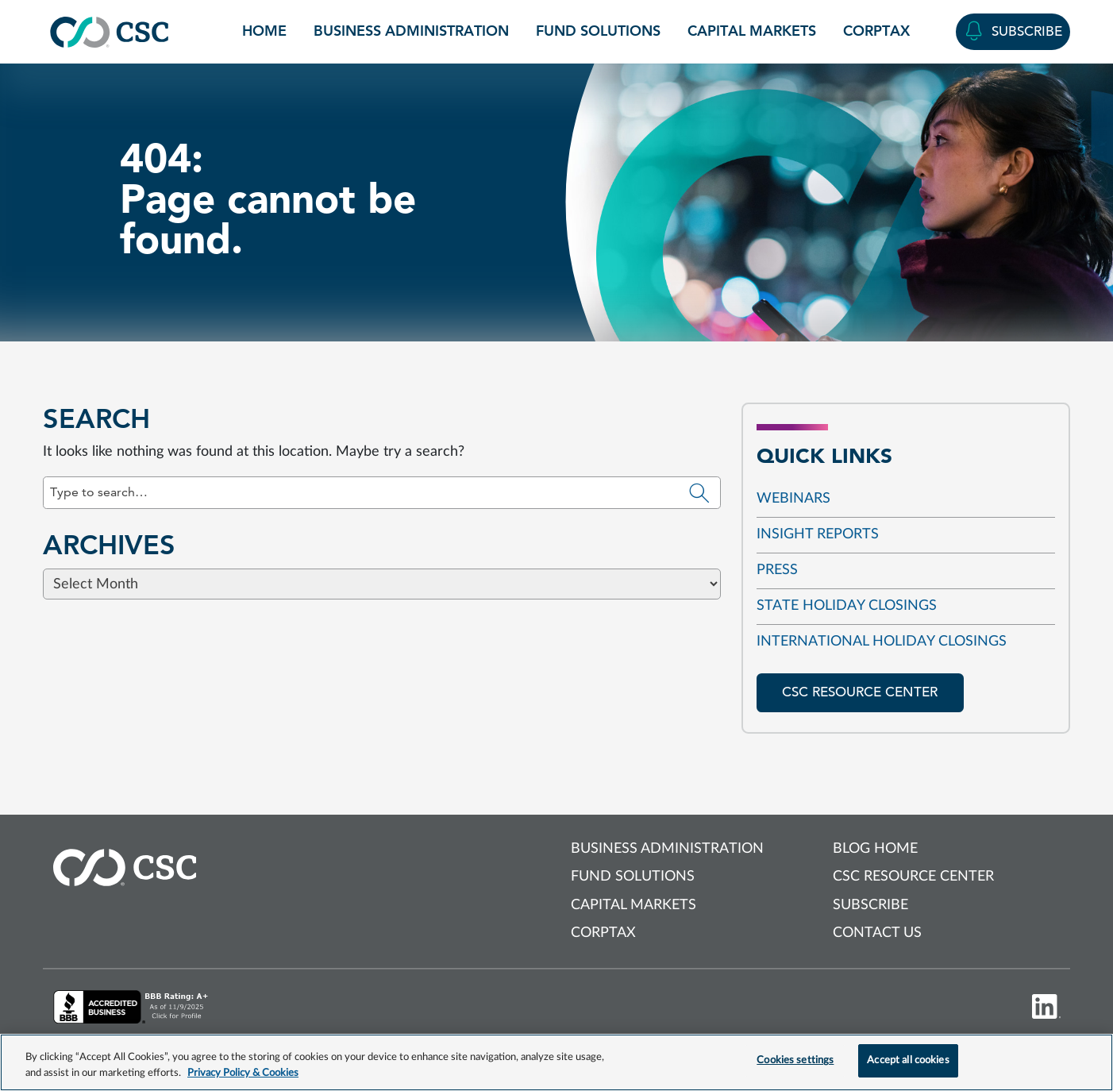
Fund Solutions (598, 30)
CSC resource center (860, 692)
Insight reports (818, 534)
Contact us (877, 933)
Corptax (876, 30)
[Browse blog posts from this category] (556, 578)
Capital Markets (751, 30)
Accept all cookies (908, 1060)
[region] (556, 1062)
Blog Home (875, 849)
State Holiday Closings (847, 606)
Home (264, 30)
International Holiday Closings (882, 641)
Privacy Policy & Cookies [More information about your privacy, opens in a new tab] (242, 1073)
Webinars (793, 499)
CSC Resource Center (913, 876)
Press (777, 570)
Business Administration (411, 30)
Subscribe (870, 905)
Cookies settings (795, 1060)
